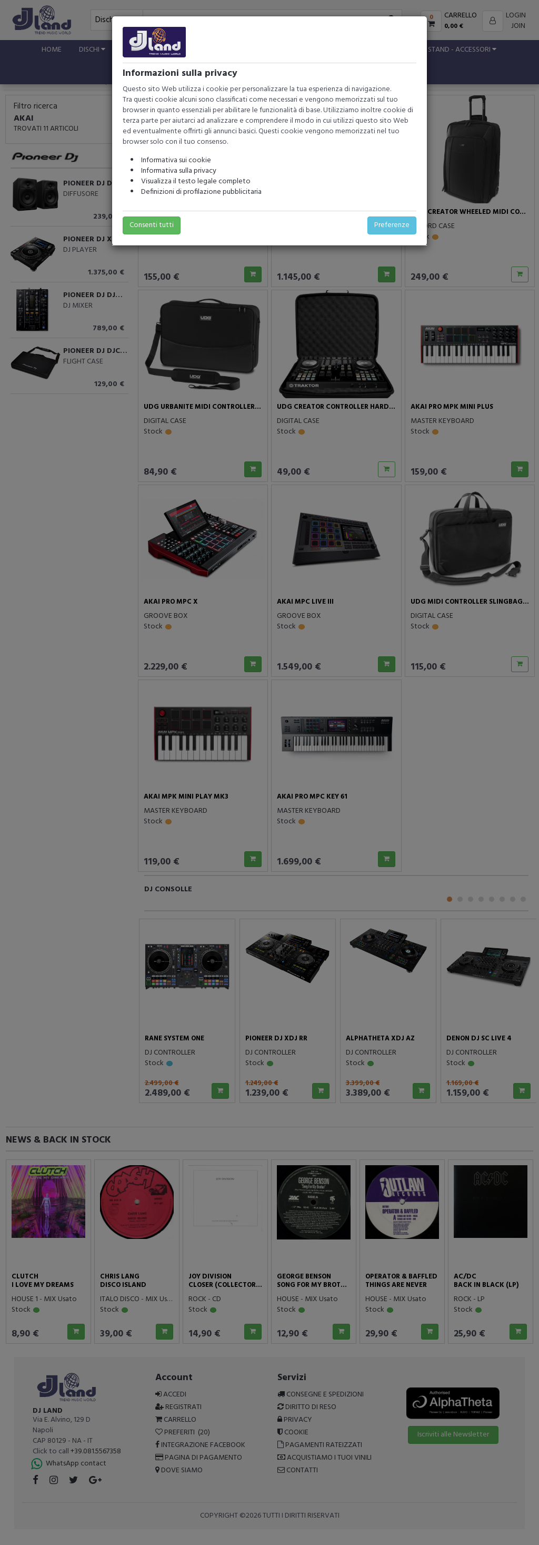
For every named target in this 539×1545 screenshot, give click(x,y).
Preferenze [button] (392, 225)
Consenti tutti (151, 225)
